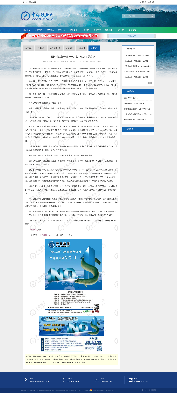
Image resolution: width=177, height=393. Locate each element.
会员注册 (143, 2)
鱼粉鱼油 (81, 48)
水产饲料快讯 (55, 48)
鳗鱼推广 (85, 30)
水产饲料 (120, 30)
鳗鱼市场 (38, 30)
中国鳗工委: (131, 36)
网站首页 (26, 30)
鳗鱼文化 (73, 30)
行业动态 (41, 48)
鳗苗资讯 (50, 30)
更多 (150, 83)
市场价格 (61, 30)
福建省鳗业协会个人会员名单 (135, 119)
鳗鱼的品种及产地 (131, 98)
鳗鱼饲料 (69, 48)
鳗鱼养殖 (97, 30)
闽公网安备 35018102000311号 (102, 390)
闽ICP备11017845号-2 (82, 390)
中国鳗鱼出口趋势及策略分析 (135, 103)
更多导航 (132, 30)
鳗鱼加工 (108, 30)
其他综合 (94, 48)
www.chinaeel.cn (41, 356)
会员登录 (151, 2)
